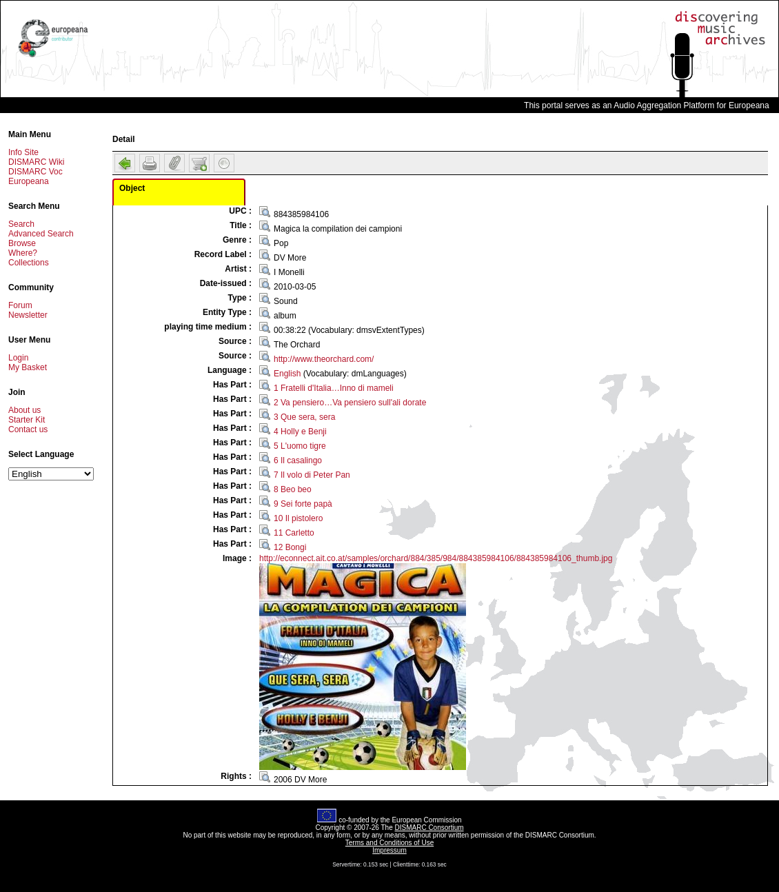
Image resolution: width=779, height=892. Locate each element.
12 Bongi (290, 547)
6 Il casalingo (298, 460)
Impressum (389, 850)
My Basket (27, 367)
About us (24, 410)
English (287, 373)
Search (21, 224)
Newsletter (28, 315)
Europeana (28, 181)
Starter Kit (26, 420)
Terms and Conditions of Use (389, 843)
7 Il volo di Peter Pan (312, 475)
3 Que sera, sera (304, 417)
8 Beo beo (293, 489)
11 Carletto (294, 533)
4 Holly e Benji (300, 431)
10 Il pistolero (298, 518)
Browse (22, 243)
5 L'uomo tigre (300, 446)
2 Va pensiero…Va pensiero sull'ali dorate (350, 402)
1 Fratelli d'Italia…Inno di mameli (334, 388)
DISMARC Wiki (36, 162)
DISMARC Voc (35, 171)
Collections (28, 262)
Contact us (28, 429)
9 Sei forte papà (303, 504)
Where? (22, 253)
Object (132, 188)
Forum (20, 305)
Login (18, 358)
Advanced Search (41, 234)
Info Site (23, 152)
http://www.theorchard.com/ (324, 359)
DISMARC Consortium (429, 827)
